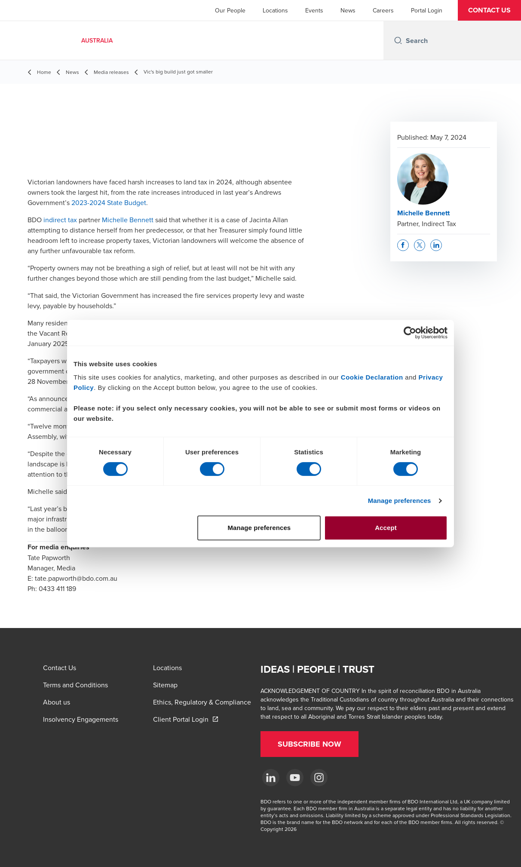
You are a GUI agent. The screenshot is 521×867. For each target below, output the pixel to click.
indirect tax (60, 219)
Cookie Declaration (372, 377)
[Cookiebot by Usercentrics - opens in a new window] (409, 332)
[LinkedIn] (270, 777)
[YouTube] (295, 777)
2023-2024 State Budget (108, 202)
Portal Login (426, 10)
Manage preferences (399, 500)
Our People (230, 10)
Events (314, 10)
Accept (386, 527)
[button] (489, 10)
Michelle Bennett (127, 219)
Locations (275, 10)
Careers (383, 10)
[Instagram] (319, 777)
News (348, 10)
